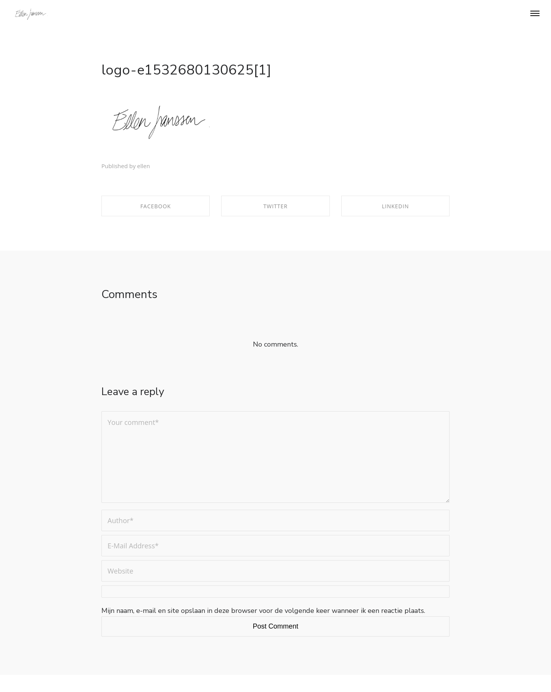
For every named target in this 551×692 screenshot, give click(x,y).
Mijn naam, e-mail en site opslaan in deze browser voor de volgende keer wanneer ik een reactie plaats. (263, 610)
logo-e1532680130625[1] (186, 70)
